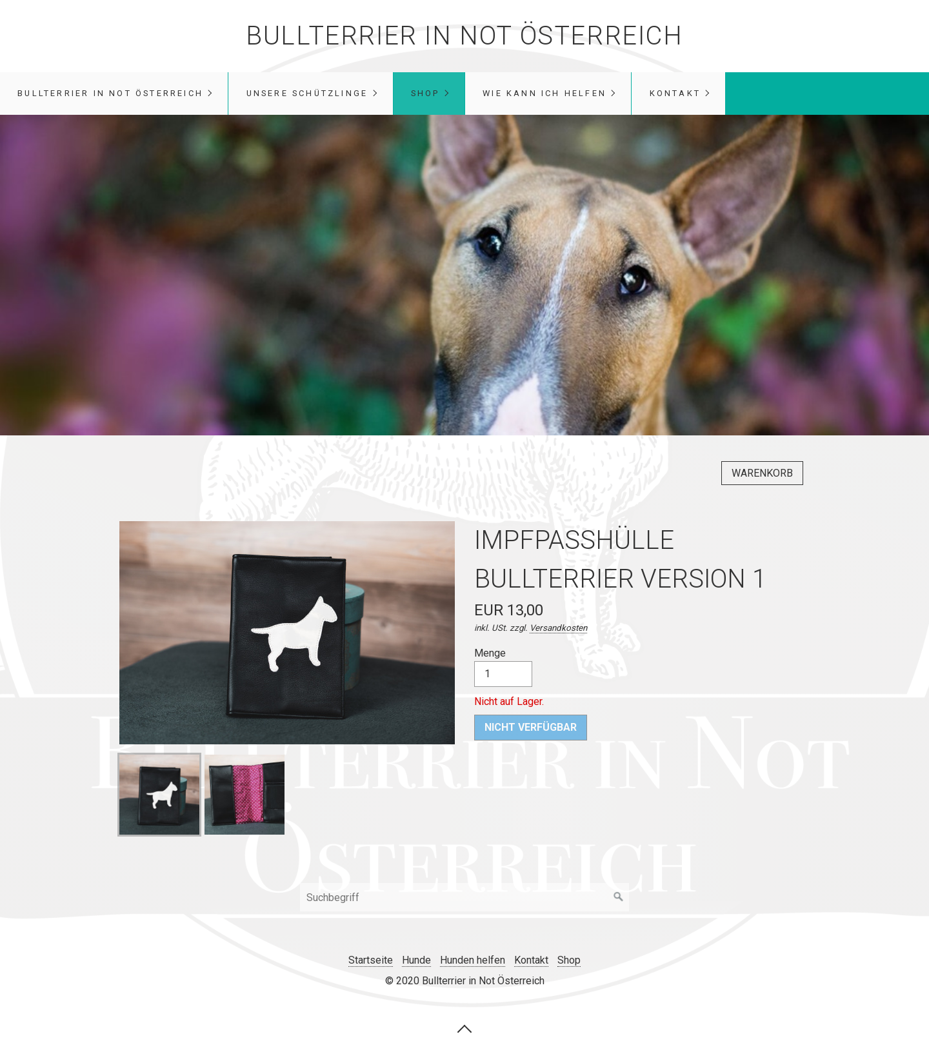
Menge (503, 667)
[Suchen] (618, 897)
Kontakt (675, 93)
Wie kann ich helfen (544, 93)
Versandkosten (558, 628)
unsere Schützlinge (307, 93)
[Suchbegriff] (464, 897)
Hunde (416, 960)
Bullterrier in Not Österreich (464, 36)
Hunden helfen (472, 960)
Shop (425, 93)
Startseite (370, 960)
